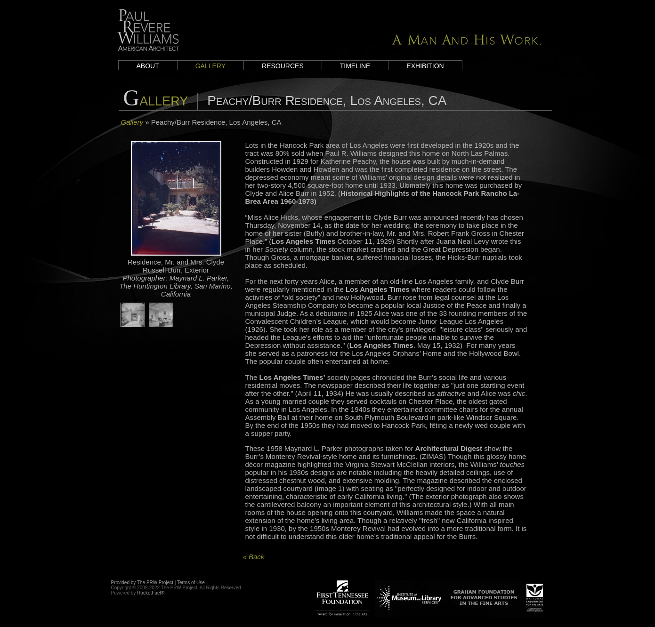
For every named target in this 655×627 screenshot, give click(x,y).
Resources (283, 66)
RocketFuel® (150, 592)
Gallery (210, 66)
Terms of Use (191, 582)
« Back (254, 557)
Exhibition (425, 66)
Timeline (355, 66)
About (148, 66)
